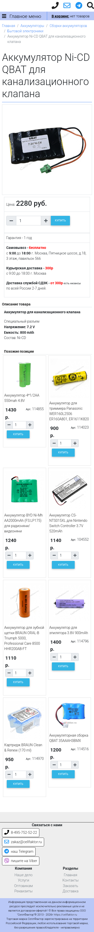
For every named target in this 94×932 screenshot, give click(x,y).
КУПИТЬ (60, 220)
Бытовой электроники (25, 31)
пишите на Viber (20, 861)
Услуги (23, 880)
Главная (8, 26)
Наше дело (24, 875)
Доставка (70, 891)
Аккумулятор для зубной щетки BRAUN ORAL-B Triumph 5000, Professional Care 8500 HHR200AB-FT (24, 638)
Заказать (70, 886)
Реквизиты (23, 891)
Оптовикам (23, 886)
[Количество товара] (28, 220)
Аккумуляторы (32, 26)
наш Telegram (18, 851)
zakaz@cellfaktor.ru (23, 842)
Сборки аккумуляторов (68, 26)
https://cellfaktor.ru (65, 914)
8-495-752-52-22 (20, 833)
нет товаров (70, 16)
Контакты (70, 880)
